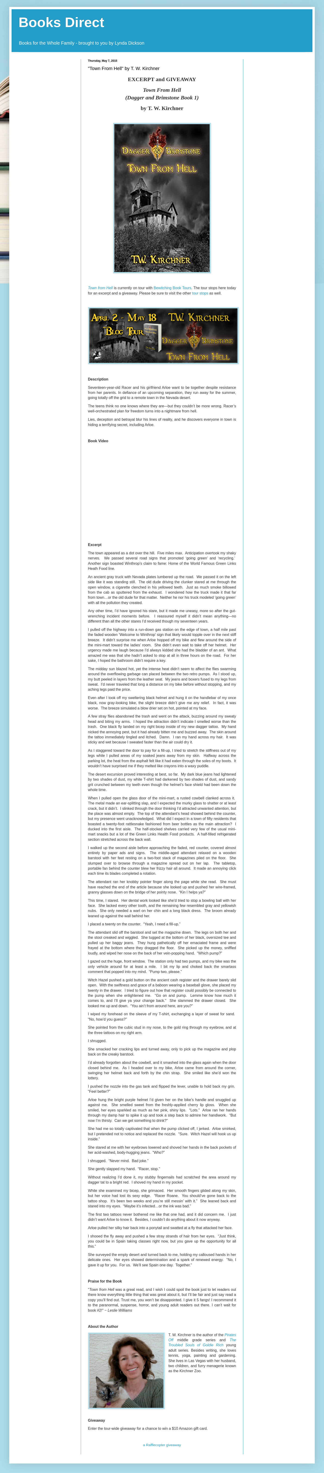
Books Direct (61, 22)
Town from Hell (100, 288)
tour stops (200, 293)
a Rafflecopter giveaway (162, 1445)
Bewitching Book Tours (172, 288)
